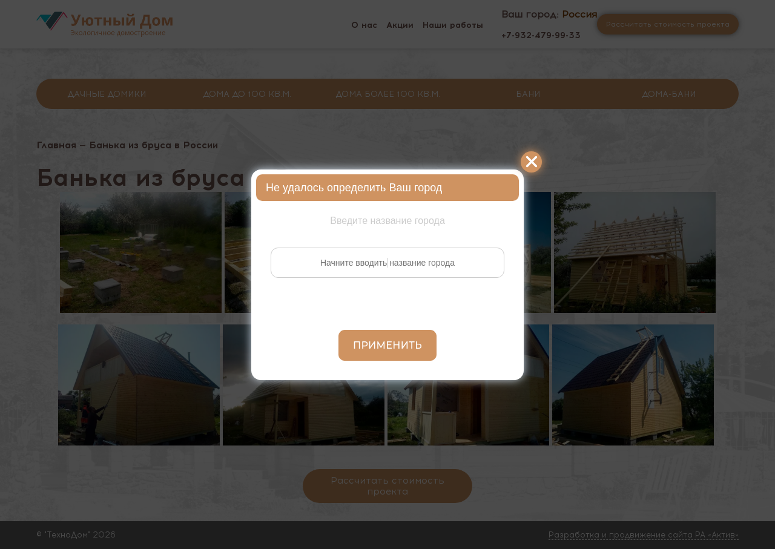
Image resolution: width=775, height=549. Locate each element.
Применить (387, 345)
